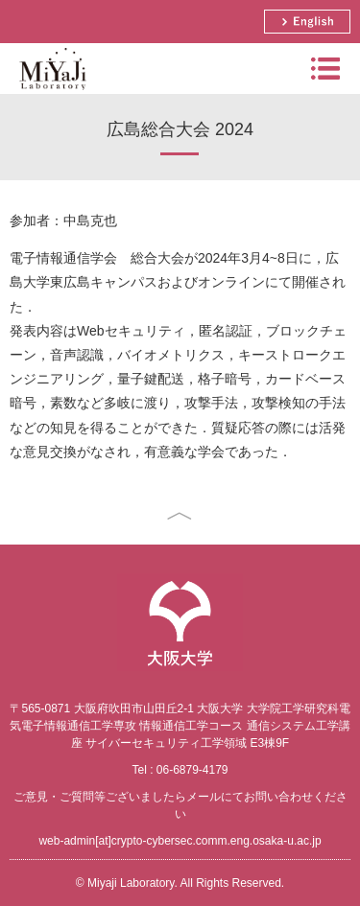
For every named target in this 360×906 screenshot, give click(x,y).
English (307, 22)
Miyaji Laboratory (50, 93)
